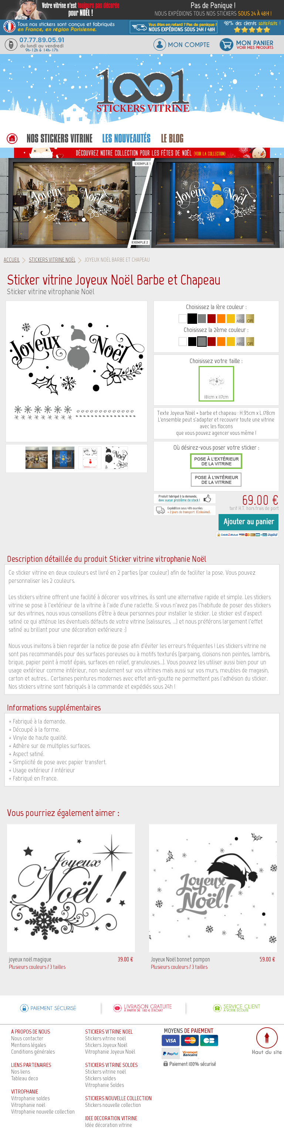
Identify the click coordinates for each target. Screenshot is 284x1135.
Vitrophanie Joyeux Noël (110, 1051)
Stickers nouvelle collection (113, 1104)
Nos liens (20, 1071)
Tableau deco (24, 1078)
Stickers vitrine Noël (52, 259)
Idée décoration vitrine (108, 1124)
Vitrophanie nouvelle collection (43, 1111)
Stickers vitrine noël (105, 1038)
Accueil (12, 259)
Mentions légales (28, 1044)
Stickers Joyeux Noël (106, 1044)
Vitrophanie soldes (30, 1098)
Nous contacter (27, 1038)
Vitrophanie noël (28, 1104)
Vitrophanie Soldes (104, 1084)
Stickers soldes (100, 1078)
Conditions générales (33, 1051)
